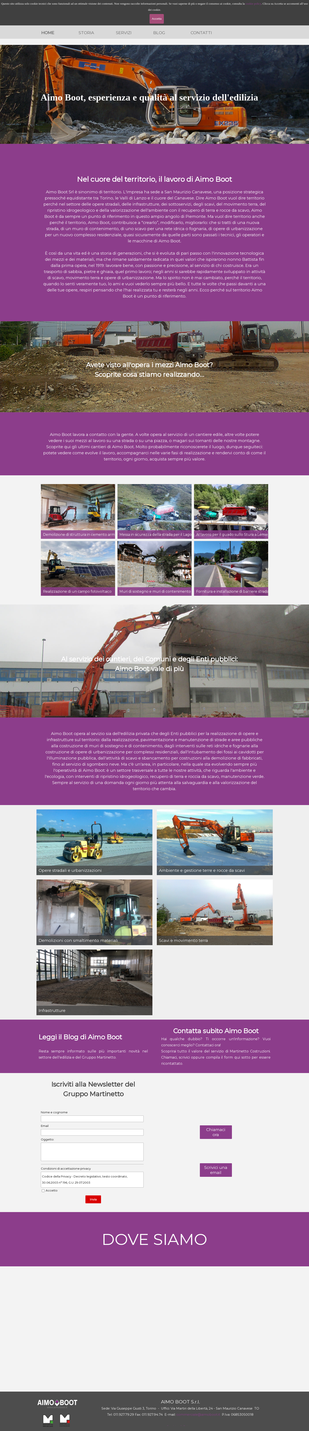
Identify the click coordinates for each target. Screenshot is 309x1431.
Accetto (52, 1190)
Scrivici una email (215, 1170)
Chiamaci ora (215, 1132)
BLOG (159, 32)
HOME (47, 32)
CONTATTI (201, 32)
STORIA (86, 32)
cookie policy (253, 3)
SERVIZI (124, 32)
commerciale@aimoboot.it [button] (198, 1415)
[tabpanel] (149, 94)
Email (45, 1126)
